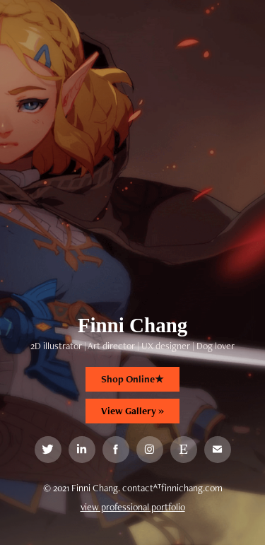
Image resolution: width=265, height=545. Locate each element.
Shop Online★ (132, 379)
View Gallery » (132, 410)
